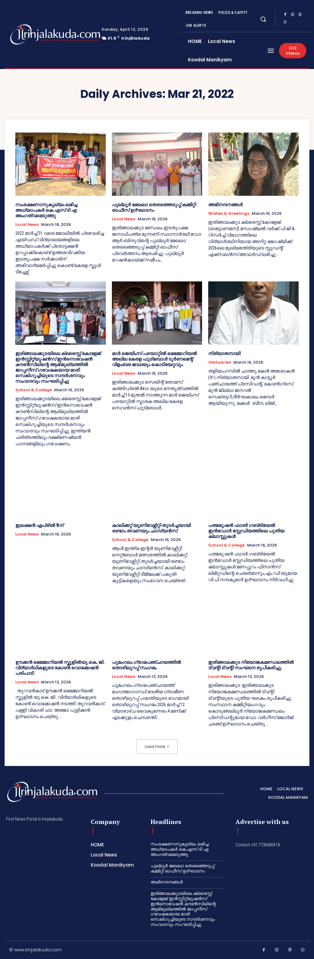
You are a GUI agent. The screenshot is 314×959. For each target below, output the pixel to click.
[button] (263, 19)
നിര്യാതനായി (224, 353)
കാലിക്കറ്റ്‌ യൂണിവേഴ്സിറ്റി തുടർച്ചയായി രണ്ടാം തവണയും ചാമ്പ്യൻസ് (151, 528)
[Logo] (36, 34)
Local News (27, 224)
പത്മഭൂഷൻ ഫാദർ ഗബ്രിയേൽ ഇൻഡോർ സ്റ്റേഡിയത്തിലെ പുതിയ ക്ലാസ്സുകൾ (246, 530)
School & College (33, 390)
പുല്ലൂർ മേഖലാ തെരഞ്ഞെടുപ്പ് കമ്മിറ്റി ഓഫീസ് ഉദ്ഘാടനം (154, 207)
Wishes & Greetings (228, 213)
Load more (157, 746)
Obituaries (219, 362)
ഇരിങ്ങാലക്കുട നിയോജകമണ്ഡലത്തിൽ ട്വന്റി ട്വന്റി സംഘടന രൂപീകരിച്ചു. (251, 665)
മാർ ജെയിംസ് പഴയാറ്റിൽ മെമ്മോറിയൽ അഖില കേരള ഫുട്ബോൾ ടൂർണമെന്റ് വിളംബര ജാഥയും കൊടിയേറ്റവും (154, 359)
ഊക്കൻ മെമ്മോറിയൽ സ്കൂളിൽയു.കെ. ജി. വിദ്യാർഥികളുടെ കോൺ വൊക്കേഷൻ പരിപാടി (60, 667)
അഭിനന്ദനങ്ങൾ (225, 204)
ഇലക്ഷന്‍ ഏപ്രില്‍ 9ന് (39, 525)
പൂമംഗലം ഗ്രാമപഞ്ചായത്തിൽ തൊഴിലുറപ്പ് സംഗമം (146, 665)
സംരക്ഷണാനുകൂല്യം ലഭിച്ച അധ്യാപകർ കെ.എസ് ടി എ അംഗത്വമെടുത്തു (46, 210)
